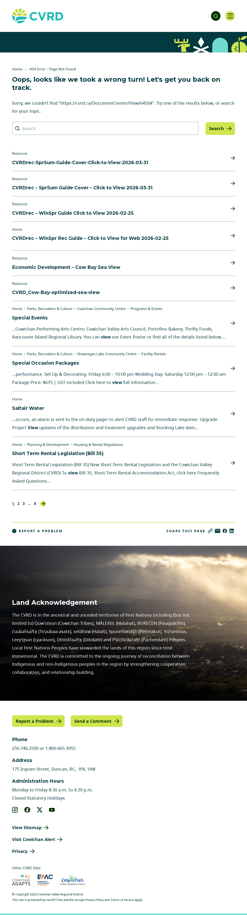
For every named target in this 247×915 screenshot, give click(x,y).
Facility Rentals (153, 353)
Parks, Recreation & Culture (49, 308)
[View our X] (40, 810)
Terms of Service (122, 900)
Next (43, 503)
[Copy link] (210, 530)
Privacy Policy (94, 900)
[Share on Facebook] (224, 530)
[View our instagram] (15, 810)
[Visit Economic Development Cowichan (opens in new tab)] (72, 880)
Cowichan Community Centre (101, 308)
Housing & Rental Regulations (98, 444)
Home (17, 68)
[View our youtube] (52, 810)
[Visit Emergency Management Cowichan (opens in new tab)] (45, 880)
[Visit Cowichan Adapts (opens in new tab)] (21, 880)
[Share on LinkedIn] (231, 530)
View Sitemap (26, 827)
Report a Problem (37, 531)
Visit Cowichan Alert (33, 839)
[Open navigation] (230, 16)
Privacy (19, 851)
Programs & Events (146, 308)
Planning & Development (48, 444)
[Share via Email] (217, 531)
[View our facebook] (27, 810)
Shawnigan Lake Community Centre (107, 353)
